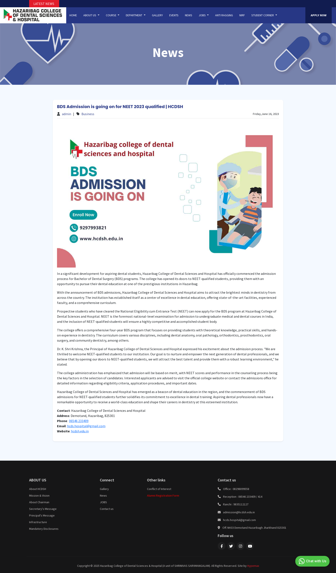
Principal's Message (42, 515)
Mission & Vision (39, 495)
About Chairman (39, 502)
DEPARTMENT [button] (134, 15)
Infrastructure (38, 522)
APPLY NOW (318, 15)
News (103, 495)
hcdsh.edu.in (80, 431)
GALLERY (157, 15)
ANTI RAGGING (224, 15)
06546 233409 (78, 421)
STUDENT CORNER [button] (262, 15)
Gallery (104, 489)
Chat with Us (311, 561)
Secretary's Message (43, 509)
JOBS (103, 502)
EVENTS (173, 15)
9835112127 (240, 504)
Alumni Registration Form (163, 495)
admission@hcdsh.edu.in (239, 512)
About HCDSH (37, 489)
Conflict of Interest (159, 489)
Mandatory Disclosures (43, 529)
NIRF (242, 15)
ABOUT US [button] (90, 15)
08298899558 (241, 489)
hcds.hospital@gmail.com (86, 426)
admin (66, 114)
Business (87, 114)
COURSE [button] (111, 15)
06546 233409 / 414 (250, 497)
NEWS (188, 15)
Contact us (107, 509)
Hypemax (253, 566)
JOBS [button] (202, 15)
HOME (73, 15)
